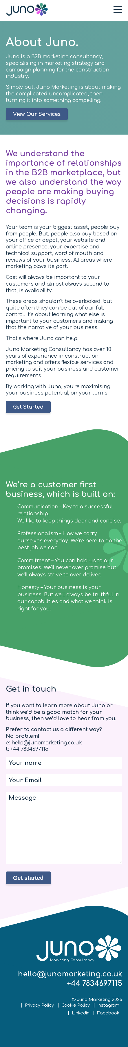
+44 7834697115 (94, 984)
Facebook (108, 1013)
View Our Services (37, 114)
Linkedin (80, 1013)
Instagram (108, 1005)
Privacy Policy (39, 1005)
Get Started (28, 407)
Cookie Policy (75, 1005)
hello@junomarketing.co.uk (70, 974)
